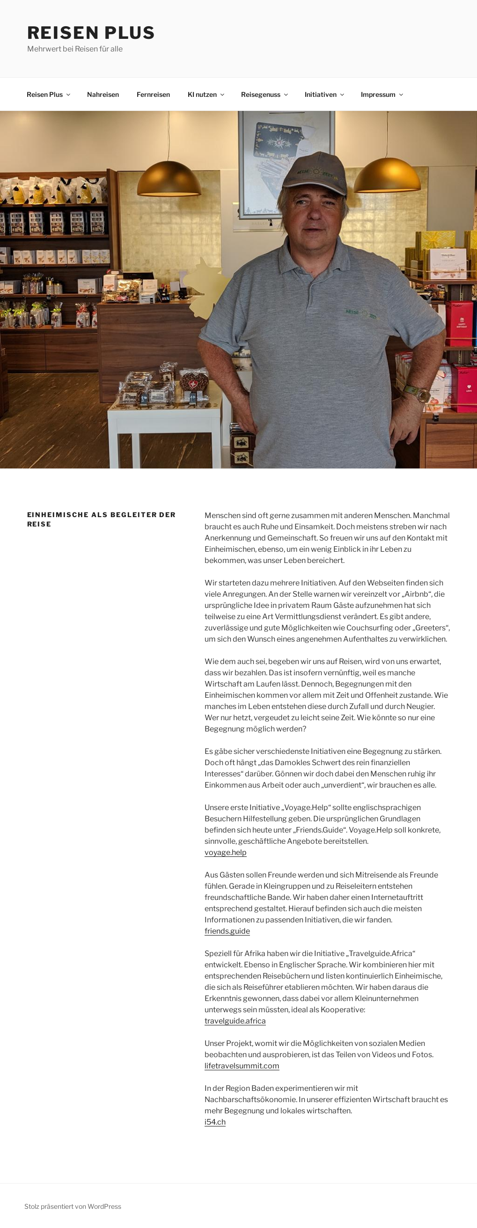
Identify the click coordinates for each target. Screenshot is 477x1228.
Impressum (382, 94)
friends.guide (227, 931)
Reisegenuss (265, 94)
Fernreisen (153, 94)
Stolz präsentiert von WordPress (72, 1206)
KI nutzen (207, 94)
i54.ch (215, 1122)
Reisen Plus (91, 32)
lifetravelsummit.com (242, 1065)
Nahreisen (103, 94)
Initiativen (325, 94)
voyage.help (226, 852)
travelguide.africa (235, 1020)
